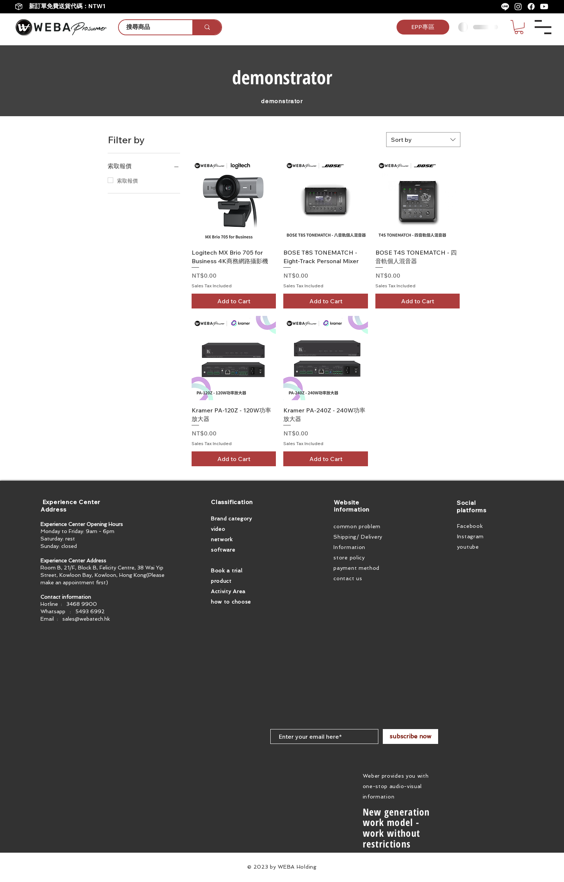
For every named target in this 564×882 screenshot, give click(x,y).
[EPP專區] (423, 27)
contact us (347, 578)
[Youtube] (544, 6)
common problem (357, 526)
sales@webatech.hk (86, 619)
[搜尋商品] (151, 27)
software (223, 550)
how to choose (231, 602)
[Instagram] (518, 6)
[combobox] (423, 139)
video (218, 529)
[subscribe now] (410, 736)
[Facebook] (531, 6)
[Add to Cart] (234, 301)
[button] (519, 27)
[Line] (505, 6)
